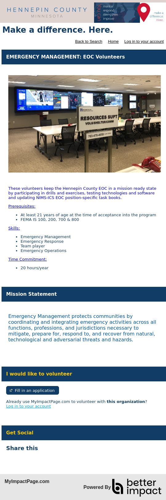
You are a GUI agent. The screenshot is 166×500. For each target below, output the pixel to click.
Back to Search (88, 41)
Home (113, 41)
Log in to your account (144, 41)
